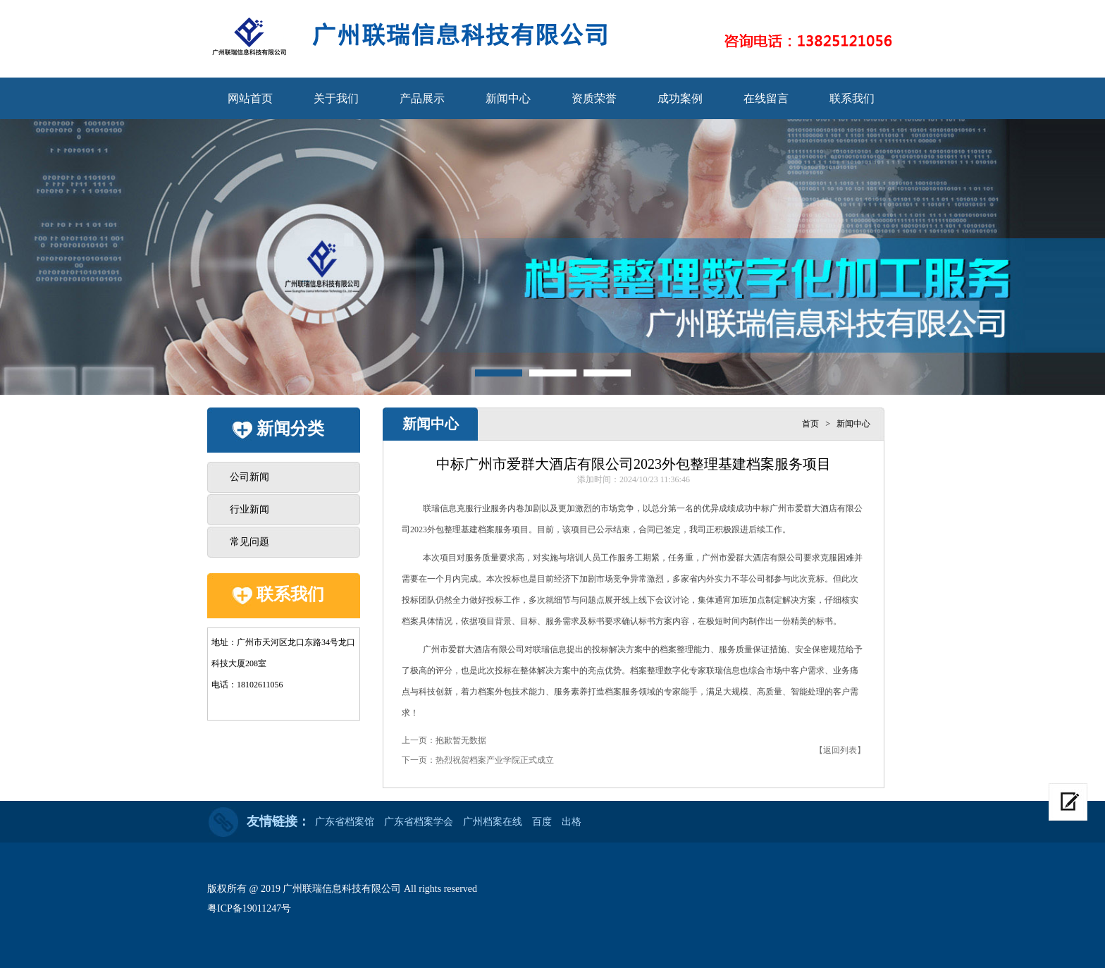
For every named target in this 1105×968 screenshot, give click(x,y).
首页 (810, 424)
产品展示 (422, 98)
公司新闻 (249, 477)
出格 (571, 821)
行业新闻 (249, 509)
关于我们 (336, 98)
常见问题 (249, 542)
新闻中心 (508, 98)
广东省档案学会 (418, 821)
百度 (542, 821)
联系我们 (852, 98)
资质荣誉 (594, 98)
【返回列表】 (840, 750)
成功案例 (680, 98)
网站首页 (250, 98)
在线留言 (766, 98)
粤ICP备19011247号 (249, 908)
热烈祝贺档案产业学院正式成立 (495, 760)
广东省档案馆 (344, 821)
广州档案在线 (492, 821)
